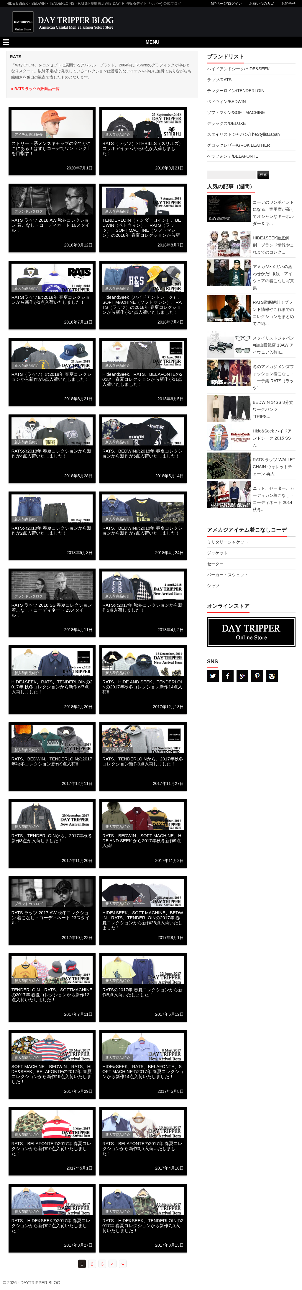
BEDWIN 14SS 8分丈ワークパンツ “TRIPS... (273, 409)
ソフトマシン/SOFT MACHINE (236, 112)
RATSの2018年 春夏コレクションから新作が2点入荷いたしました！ (51, 530)
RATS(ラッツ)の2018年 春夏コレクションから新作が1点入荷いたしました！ (51, 300)
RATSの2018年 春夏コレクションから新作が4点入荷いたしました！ (51, 453)
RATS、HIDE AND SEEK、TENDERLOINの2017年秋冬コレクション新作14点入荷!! (142, 686)
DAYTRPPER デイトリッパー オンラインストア (251, 632)
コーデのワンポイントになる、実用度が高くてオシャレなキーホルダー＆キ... (273, 213)
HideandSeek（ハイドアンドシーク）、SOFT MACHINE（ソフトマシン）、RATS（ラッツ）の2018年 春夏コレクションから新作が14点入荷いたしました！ (142, 305)
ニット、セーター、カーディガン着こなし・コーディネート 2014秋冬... (273, 499)
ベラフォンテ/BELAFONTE (232, 156)
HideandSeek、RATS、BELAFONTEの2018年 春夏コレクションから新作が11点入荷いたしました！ (142, 379)
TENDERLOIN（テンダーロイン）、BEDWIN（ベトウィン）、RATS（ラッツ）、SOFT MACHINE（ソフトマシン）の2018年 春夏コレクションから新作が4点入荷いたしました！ (141, 230)
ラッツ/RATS (219, 79)
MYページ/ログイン (226, 3)
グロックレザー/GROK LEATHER (238, 145)
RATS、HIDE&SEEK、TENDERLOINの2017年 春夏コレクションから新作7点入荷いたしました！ (142, 1225)
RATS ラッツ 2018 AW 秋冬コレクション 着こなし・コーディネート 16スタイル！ (51, 225)
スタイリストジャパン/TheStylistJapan (243, 134)
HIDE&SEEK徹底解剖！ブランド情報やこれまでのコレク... (273, 245)
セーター (215, 563)
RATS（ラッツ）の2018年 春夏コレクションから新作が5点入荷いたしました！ (51, 377)
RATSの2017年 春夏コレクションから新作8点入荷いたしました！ (142, 992)
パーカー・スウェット (227, 574)
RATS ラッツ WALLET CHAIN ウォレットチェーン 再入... (274, 466)
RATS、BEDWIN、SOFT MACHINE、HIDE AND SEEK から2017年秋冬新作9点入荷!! (142, 840)
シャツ (213, 585)
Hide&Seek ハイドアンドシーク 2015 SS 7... (272, 438)
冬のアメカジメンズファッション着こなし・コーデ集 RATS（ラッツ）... (273, 377)
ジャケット (217, 553)
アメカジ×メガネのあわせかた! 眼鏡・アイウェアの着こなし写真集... (273, 277)
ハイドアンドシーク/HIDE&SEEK (238, 68)
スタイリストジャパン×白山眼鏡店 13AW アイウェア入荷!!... (273, 345)
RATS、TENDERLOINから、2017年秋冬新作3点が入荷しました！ (52, 838)
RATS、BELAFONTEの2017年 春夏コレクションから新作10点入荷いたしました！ (51, 1148)
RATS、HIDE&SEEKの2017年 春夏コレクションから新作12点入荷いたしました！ (51, 1225)
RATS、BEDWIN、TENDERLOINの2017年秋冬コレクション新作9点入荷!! (52, 761)
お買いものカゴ (261, 3)
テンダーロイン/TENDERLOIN (236, 90)
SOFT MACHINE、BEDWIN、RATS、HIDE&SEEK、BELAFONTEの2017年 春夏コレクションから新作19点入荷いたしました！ (52, 1074)
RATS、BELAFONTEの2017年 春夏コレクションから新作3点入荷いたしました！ (142, 1148)
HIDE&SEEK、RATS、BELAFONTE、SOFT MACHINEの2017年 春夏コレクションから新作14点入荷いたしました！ (143, 1071)
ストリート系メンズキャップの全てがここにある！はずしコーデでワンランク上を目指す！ (51, 148)
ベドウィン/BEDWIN (226, 101)
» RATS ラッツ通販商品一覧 (35, 88)
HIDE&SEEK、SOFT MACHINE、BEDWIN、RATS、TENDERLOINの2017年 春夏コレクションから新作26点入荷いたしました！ (142, 920)
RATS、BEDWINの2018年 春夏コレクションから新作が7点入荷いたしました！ (142, 530)
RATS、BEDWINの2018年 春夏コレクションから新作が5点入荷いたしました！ (142, 453)
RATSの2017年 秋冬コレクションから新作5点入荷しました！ (142, 607)
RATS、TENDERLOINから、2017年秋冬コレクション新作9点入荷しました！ (142, 761)
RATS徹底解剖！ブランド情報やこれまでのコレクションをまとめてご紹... (273, 313)
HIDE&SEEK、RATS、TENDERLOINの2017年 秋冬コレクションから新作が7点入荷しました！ (52, 686)
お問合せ (288, 3)
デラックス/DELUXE (226, 123)
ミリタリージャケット (227, 542)
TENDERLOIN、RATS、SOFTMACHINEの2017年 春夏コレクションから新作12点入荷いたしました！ (52, 994)
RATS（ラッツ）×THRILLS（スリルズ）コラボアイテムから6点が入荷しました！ (142, 148)
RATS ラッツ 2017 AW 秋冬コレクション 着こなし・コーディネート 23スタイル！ (51, 917)
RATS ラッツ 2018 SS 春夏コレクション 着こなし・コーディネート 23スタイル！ (52, 610)
